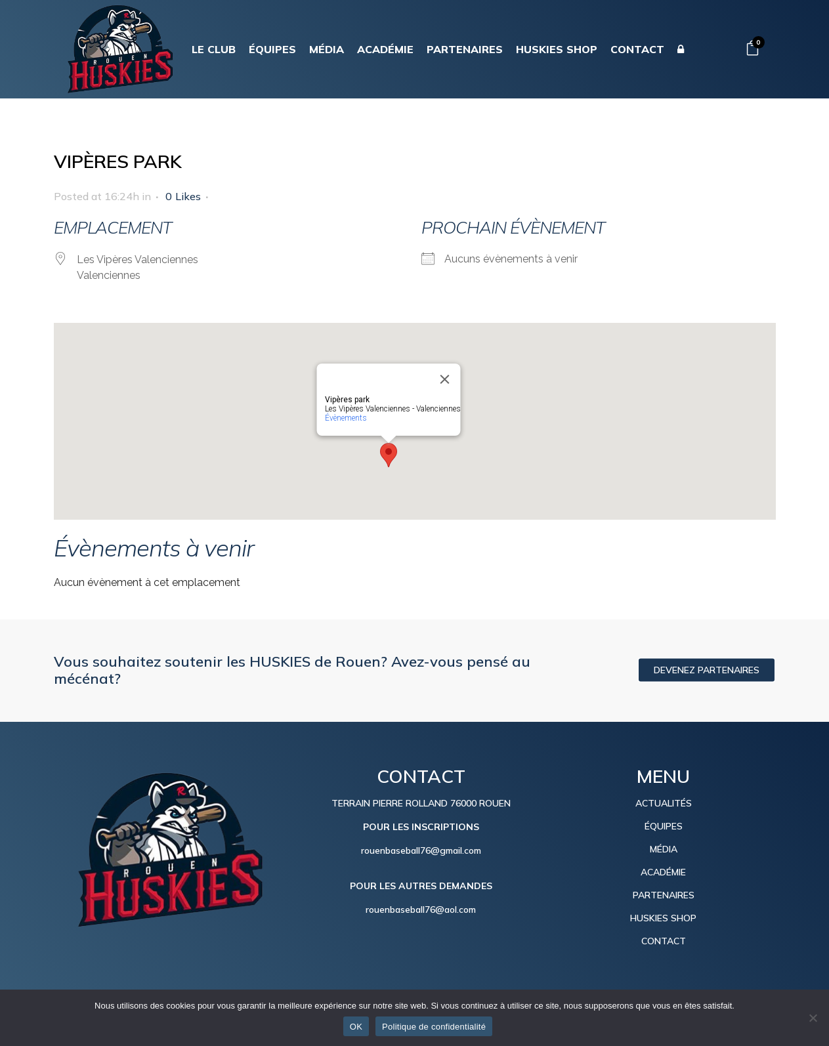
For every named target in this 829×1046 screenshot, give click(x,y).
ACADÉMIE (663, 872)
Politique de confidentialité (434, 1027)
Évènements (345, 418)
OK (356, 1027)
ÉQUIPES (664, 826)
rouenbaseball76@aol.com (421, 909)
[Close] (444, 379)
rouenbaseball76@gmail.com (421, 850)
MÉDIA (663, 849)
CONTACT (663, 941)
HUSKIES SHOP (663, 918)
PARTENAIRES (663, 895)
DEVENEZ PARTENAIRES (706, 670)
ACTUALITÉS (663, 803)
